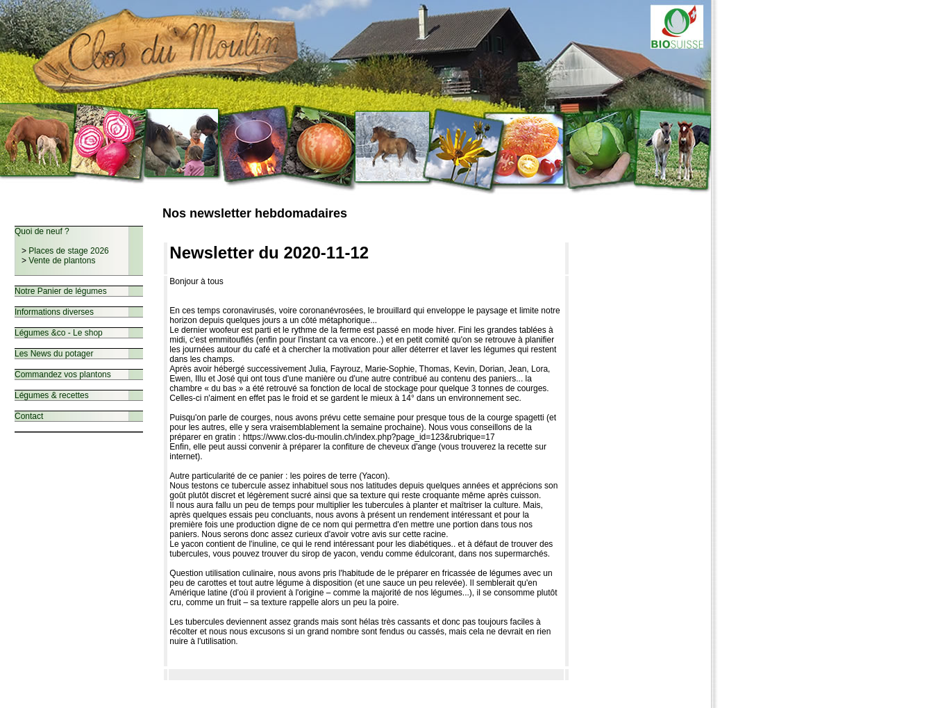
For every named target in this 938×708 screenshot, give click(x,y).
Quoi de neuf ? (42, 231)
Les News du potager (54, 354)
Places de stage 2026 (68, 251)
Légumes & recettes (52, 395)
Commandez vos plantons (63, 374)
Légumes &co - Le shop (59, 333)
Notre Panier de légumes (61, 291)
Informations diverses (54, 312)
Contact (29, 416)
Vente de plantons (61, 260)
